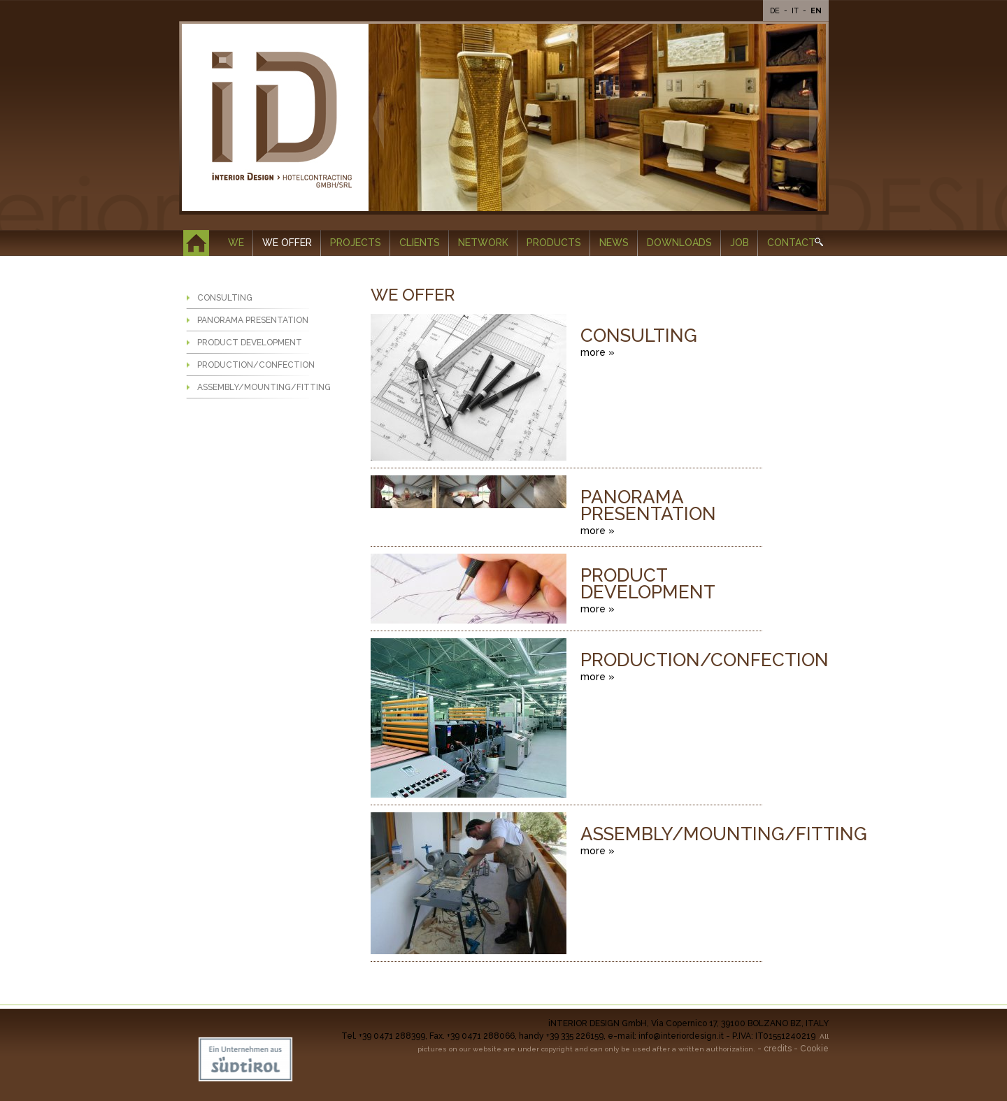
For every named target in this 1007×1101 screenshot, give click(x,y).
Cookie (814, 1048)
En (816, 10)
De (776, 10)
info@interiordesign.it (681, 1036)
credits (778, 1048)
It (796, 10)
